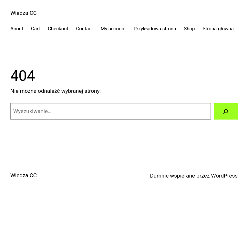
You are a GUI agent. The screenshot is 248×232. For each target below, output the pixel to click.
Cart (35, 29)
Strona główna (217, 29)
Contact (84, 29)
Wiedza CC (23, 13)
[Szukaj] (226, 111)
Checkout (58, 29)
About (16, 29)
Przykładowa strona (155, 29)
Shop (189, 29)
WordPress (224, 175)
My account (113, 29)
